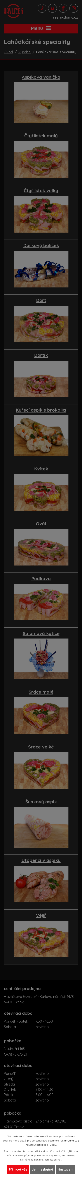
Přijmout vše (18, 1169)
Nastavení (65, 1169)
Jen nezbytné (42, 1169)
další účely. (50, 1144)
